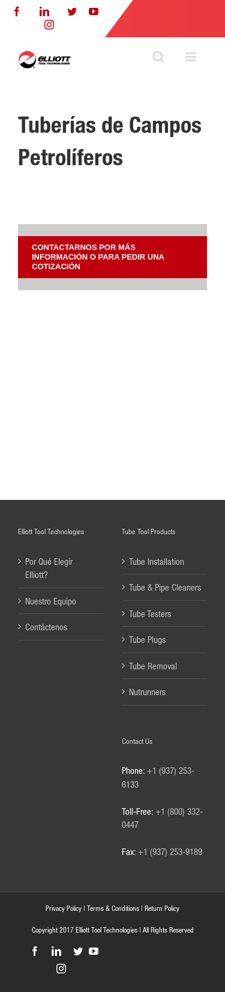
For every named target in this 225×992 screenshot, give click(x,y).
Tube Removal (153, 665)
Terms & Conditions (113, 908)
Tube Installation (156, 561)
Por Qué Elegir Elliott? (49, 568)
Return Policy (162, 908)
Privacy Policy (64, 908)
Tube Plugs (147, 639)
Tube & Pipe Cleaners (165, 587)
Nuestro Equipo (50, 600)
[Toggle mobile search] (158, 56)
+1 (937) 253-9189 (170, 851)
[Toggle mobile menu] (191, 56)
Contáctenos (46, 626)
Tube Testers (150, 613)
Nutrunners (147, 691)
